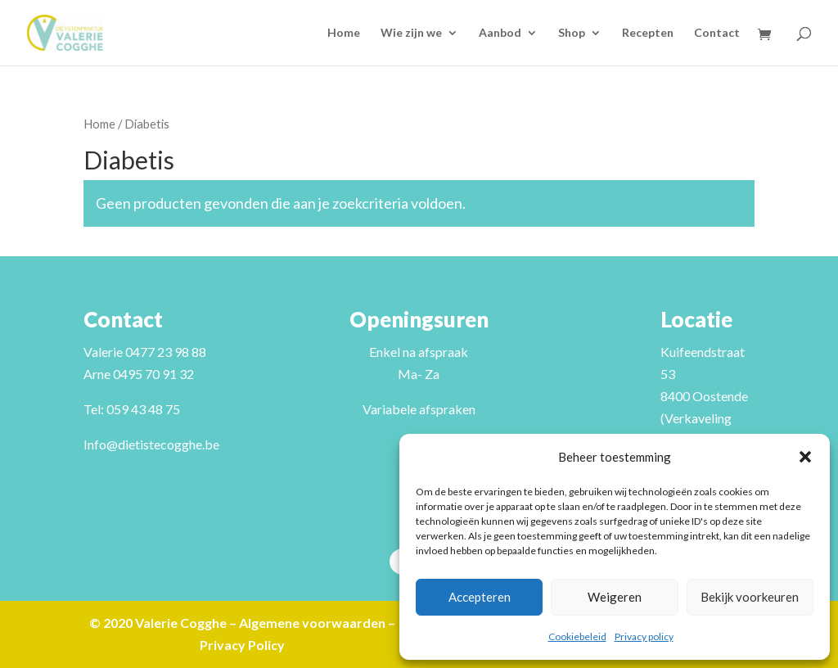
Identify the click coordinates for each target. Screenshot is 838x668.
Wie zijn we (411, 33)
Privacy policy (644, 636)
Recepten (648, 33)
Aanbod (500, 33)
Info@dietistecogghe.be (151, 444)
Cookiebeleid (577, 636)
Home (343, 33)
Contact (717, 33)
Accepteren (479, 596)
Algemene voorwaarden (312, 622)
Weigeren (615, 596)
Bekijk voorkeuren (750, 596)
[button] (805, 457)
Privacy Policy (242, 644)
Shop (571, 33)
